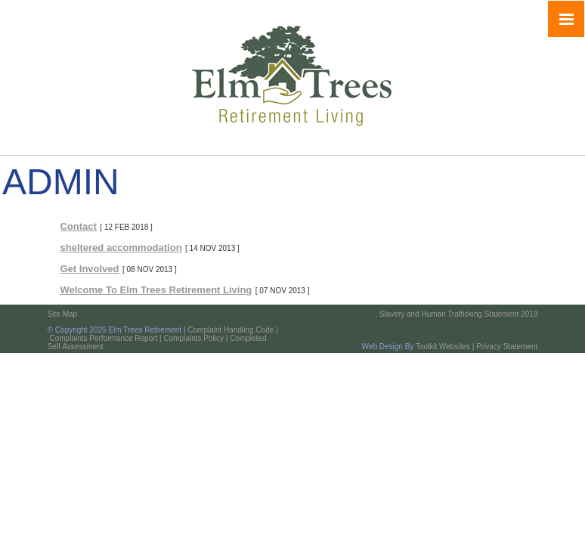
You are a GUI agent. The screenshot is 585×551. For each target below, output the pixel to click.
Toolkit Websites (443, 346)
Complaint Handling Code (230, 330)
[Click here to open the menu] (566, 19)
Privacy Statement (506, 346)
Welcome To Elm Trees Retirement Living (156, 290)
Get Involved (89, 268)
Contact (78, 226)
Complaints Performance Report (103, 338)
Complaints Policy (193, 338)
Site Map (62, 314)
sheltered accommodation (120, 247)
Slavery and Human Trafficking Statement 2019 (458, 314)
